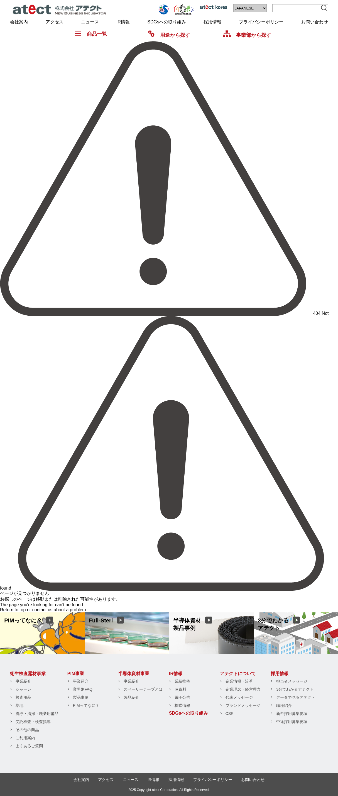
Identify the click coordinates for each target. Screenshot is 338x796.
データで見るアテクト (295, 697)
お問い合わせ (314, 22)
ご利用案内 (25, 738)
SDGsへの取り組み (166, 22)
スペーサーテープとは (143, 689)
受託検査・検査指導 (33, 721)
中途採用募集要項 (291, 721)
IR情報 (123, 22)
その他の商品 (27, 729)
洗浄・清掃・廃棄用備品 (37, 713)
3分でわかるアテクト (294, 689)
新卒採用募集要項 (291, 713)
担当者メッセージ (291, 681)
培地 (19, 705)
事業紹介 (23, 681)
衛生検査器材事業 (28, 673)
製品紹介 (131, 697)
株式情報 (182, 705)
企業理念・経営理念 (243, 689)
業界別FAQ (82, 689)
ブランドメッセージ (243, 705)
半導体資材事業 (133, 673)
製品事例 (81, 697)
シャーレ (23, 689)
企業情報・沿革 (239, 681)
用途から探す (169, 35)
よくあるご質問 (29, 746)
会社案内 (19, 22)
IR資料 (180, 689)
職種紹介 (284, 705)
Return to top (13, 609)
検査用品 (23, 697)
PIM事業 (75, 673)
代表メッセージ (239, 697)
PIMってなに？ (86, 705)
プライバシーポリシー (261, 22)
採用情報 (212, 22)
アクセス (54, 22)
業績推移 (182, 681)
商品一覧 (91, 34)
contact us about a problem (59, 609)
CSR (230, 713)
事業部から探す (247, 35)
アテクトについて (238, 673)
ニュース (90, 22)
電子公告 (182, 697)
